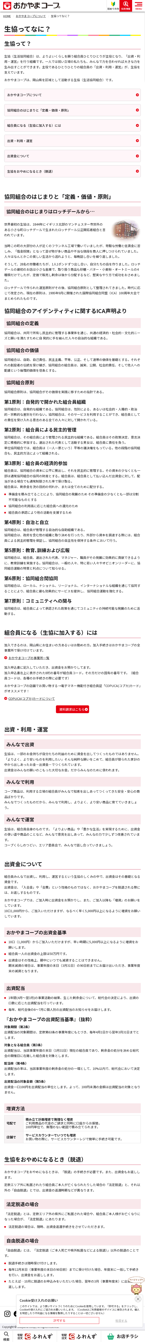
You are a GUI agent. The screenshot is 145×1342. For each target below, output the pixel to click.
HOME (7, 16)
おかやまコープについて (31, 16)
